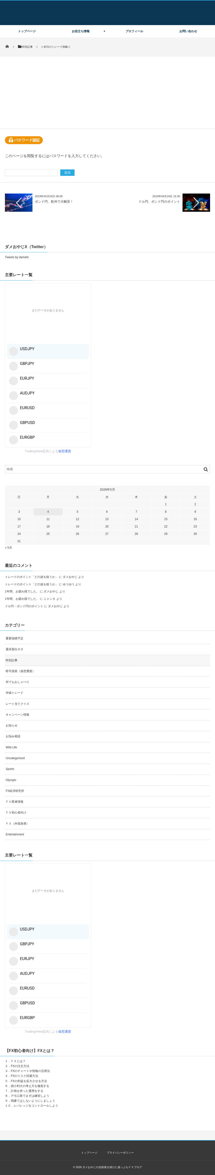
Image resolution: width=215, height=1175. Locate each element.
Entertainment (15, 834)
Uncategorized (15, 758)
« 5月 (8, 547)
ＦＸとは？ (18, 1061)
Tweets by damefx (17, 257)
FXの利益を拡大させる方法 (29, 1081)
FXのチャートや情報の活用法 (30, 1071)
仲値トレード (14, 692)
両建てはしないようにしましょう (33, 1100)
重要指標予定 (14, 638)
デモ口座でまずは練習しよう (30, 1096)
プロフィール (134, 31)
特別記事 (11, 660)
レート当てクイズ (17, 704)
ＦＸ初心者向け (16, 812)
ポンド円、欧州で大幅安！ (54, 201)
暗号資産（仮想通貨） (20, 671)
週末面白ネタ (14, 649)
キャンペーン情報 (17, 714)
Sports (10, 769)
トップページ (27, 31)
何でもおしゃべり (17, 682)
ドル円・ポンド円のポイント (24, 606)
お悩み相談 (13, 736)
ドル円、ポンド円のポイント (159, 201)
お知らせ (11, 725)
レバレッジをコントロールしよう (36, 1105)
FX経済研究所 (15, 791)
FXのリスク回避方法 (24, 1076)
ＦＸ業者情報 (14, 801)
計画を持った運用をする (27, 1091)
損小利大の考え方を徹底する (30, 1086)
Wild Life (11, 747)
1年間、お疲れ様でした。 (22, 591)
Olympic (11, 780)
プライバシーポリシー (120, 1152)
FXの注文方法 (20, 1066)
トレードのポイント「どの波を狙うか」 (31, 577)
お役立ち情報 (81, 31)
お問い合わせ (188, 31)
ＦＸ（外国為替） (17, 823)
